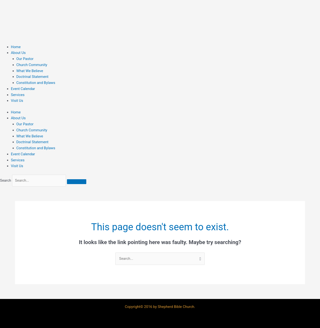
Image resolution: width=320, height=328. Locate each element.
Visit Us (17, 100)
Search (5, 180)
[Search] (76, 181)
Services (18, 95)
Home (16, 47)
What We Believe (29, 71)
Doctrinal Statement (32, 77)
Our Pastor (25, 59)
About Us (18, 53)
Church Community (31, 65)
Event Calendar (23, 89)
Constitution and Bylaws (35, 83)
